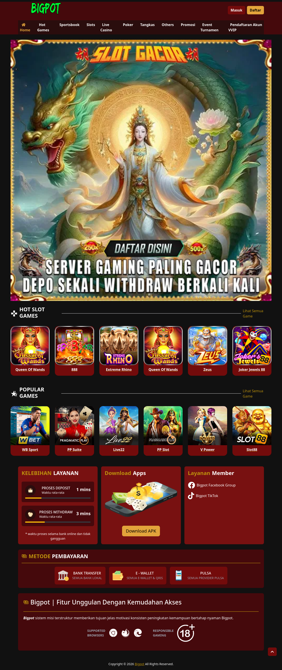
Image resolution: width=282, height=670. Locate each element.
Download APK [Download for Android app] (141, 531)
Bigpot (139, 664)
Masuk (236, 10)
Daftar (255, 10)
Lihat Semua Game (253, 313)
